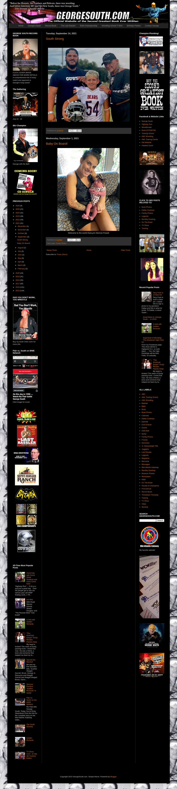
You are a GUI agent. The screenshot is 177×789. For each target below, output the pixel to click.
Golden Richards (29, 739)
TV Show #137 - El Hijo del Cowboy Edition (31, 755)
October (21, 233)
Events (144, 428)
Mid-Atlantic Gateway (150, 467)
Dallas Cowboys (148, 210)
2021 (18, 223)
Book (144, 409)
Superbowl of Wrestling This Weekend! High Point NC (153, 340)
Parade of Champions (150, 486)
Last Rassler (147, 452)
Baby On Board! (57, 143)
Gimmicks (145, 443)
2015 (18, 291)
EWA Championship (88, 26)
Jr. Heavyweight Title (150, 446)
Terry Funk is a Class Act (158, 294)
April (20, 262)
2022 (18, 220)
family (144, 434)
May (20, 258)
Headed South (147, 145)
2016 (18, 287)
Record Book (50, 26)
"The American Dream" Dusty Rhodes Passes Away (31, 637)
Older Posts (125, 250)
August (21, 248)
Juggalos (145, 449)
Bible (144, 406)
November (22, 230)
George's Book (34, 26)
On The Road (147, 222)
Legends (145, 216)
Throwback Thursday (150, 495)
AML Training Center (150, 139)
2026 (18, 206)
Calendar (145, 416)
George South (147, 121)
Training (145, 228)
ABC (143, 394)
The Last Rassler (68, 26)
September (22, 237)
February (21, 269)
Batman (145, 403)
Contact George (152, 26)
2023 (18, 216)
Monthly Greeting (148, 219)
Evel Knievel (147, 425)
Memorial (145, 461)
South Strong (55, 38)
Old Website (146, 142)
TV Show (145, 225)
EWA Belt (145, 431)
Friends (145, 440)
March (20, 265)
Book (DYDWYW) (149, 130)
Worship (145, 507)
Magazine (145, 458)
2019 (18, 276)
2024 (18, 213)
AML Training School (150, 397)
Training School (148, 133)
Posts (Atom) (62, 254)
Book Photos (147, 207)
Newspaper (146, 476)
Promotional (146, 489)
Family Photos (61, 243)
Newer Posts (52, 250)
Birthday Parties (134, 26)
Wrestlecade (147, 127)
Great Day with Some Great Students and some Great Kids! (31, 578)
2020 (18, 273)
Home (20, 26)
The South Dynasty (30, 725)
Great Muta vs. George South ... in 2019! (152, 318)
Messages (146, 464)
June (20, 255)
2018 (18, 280)
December (22, 226)
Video (144, 504)
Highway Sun (147, 124)
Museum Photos (148, 473)
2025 (18, 209)
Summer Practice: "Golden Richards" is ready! (31, 688)
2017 (18, 284)
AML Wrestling (147, 136)
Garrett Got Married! (30, 661)
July (19, 251)
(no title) (29, 599)
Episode (145, 422)
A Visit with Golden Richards (30, 622)
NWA (144, 479)
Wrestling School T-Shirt (112, 26)
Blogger (113, 777)
